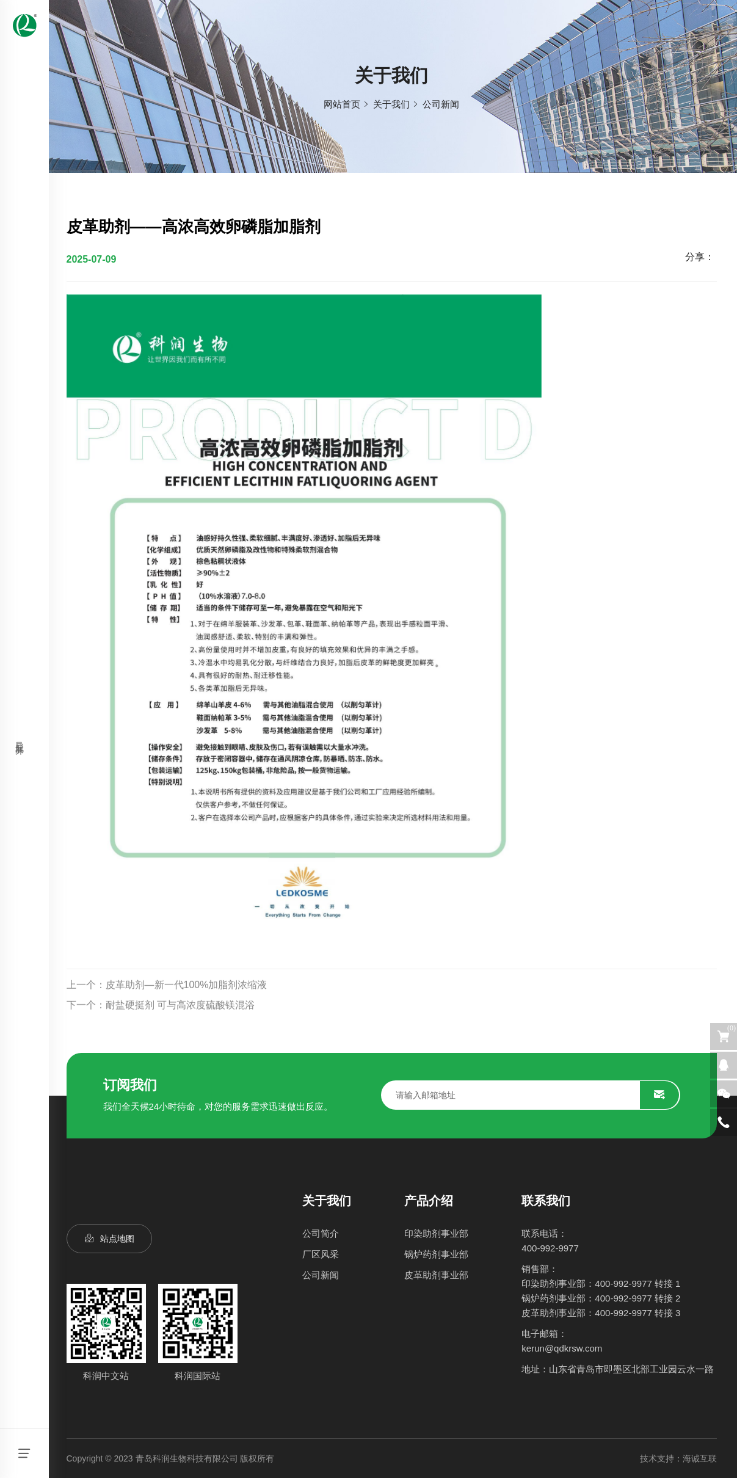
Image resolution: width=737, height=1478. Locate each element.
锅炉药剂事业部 (436, 1254)
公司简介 (320, 1233)
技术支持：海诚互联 (678, 1458)
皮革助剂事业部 (436, 1275)
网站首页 (342, 104)
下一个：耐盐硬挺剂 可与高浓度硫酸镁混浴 (161, 1027)
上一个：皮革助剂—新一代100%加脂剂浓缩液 (167, 1007)
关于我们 (391, 104)
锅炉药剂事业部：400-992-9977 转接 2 (600, 1298)
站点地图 (117, 1238)
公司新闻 (441, 104)
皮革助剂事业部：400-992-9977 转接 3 (600, 1313)
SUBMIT (659, 1095)
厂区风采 (320, 1254)
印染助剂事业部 (436, 1233)
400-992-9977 (549, 1248)
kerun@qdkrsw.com (561, 1348)
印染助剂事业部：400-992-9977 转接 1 (600, 1283)
